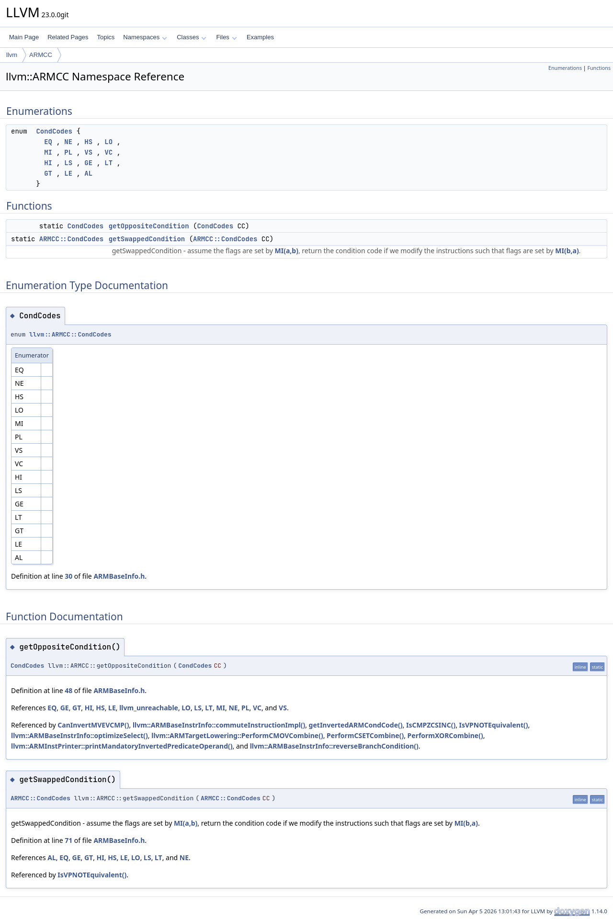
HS (88, 141)
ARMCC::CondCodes (71, 239)
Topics (105, 37)
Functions (599, 68)
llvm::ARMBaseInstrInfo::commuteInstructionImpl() (219, 724)
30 (68, 576)
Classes (191, 37)
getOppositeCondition (149, 226)
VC (108, 152)
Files (226, 37)
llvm (11, 54)
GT (48, 173)
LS (68, 162)
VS (88, 152)
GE (88, 162)
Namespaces (145, 37)
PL (68, 152)
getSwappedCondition (147, 239)
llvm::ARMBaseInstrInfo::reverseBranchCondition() (334, 746)
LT (108, 162)
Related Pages (67, 37)
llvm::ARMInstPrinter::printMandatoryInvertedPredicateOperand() (121, 746)
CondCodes (54, 131)
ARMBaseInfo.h (119, 576)
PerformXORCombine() (445, 735)
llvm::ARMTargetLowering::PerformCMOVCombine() (237, 735)
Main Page (24, 37)
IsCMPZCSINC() (430, 724)
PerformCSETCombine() (365, 735)
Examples (260, 37)
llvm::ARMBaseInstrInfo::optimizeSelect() (79, 735)
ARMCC (40, 54)
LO (108, 141)
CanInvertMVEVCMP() (93, 724)
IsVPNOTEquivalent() (493, 724)
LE (68, 173)
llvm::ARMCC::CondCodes (70, 334)
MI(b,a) (567, 250)
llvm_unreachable (148, 707)
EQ (48, 141)
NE (68, 141)
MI (48, 152)
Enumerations (565, 68)
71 (68, 840)
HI (48, 162)
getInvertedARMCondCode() (356, 724)
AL (88, 173)
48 (68, 690)
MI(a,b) (286, 250)
